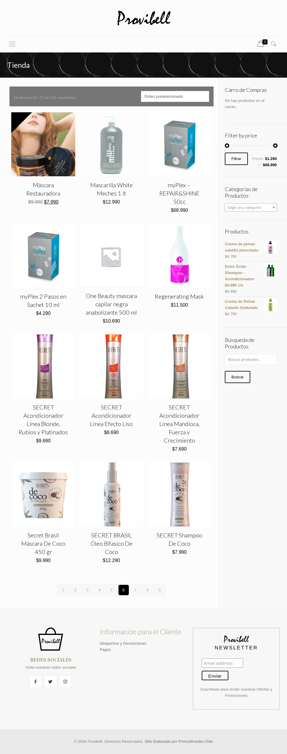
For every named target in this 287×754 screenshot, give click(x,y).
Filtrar (236, 159)
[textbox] (250, 208)
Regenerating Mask (179, 296)
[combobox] (251, 207)
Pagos (105, 649)
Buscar (237, 377)
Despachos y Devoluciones (123, 643)
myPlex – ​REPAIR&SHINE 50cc (179, 193)
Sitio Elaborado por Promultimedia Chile (179, 741)
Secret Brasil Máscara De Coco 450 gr (43, 543)
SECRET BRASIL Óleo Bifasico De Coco (111, 543)
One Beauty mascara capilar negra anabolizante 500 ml (111, 304)
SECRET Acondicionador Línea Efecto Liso (111, 415)
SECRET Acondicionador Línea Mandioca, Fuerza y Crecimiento (179, 424)
